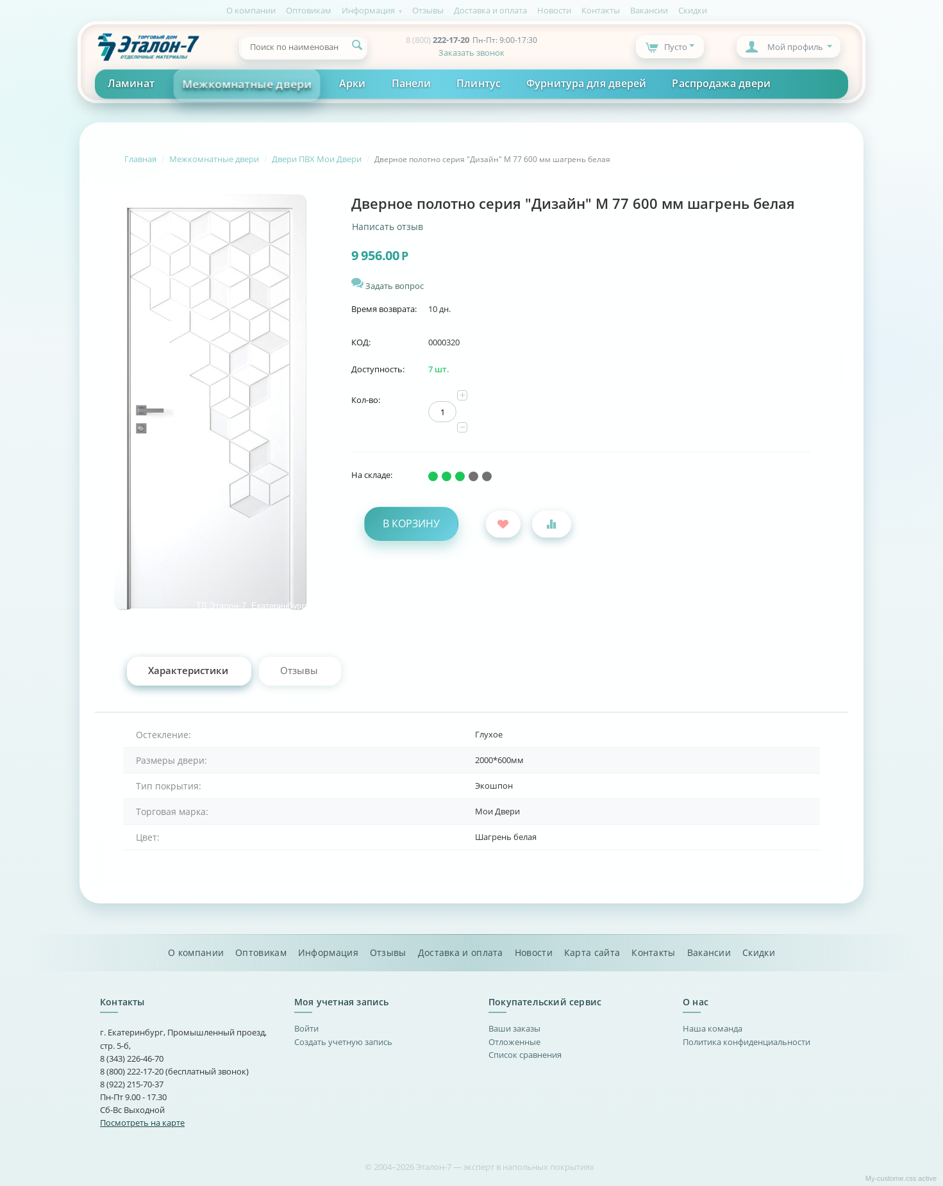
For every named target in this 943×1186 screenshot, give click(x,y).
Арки (352, 83)
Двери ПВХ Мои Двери (317, 159)
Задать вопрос (387, 286)
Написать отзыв (387, 226)
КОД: (361, 342)
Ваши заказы (514, 1028)
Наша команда (712, 1028)
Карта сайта (592, 953)
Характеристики (188, 670)
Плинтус (478, 83)
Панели (411, 83)
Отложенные (514, 1042)
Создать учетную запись (343, 1042)
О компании (251, 10)
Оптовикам (308, 10)
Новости (554, 10)
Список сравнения (525, 1054)
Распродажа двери (721, 83)
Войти (306, 1028)
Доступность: (378, 369)
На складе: (371, 475)
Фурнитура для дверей (586, 83)
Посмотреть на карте (142, 1122)
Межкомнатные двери (247, 84)
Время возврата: (384, 309)
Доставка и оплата (490, 10)
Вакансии (649, 10)
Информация (368, 10)
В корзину (411, 523)
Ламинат (131, 83)
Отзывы (428, 10)
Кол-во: (365, 400)
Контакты (600, 10)
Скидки (692, 10)
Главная (140, 159)
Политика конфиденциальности (746, 1042)
